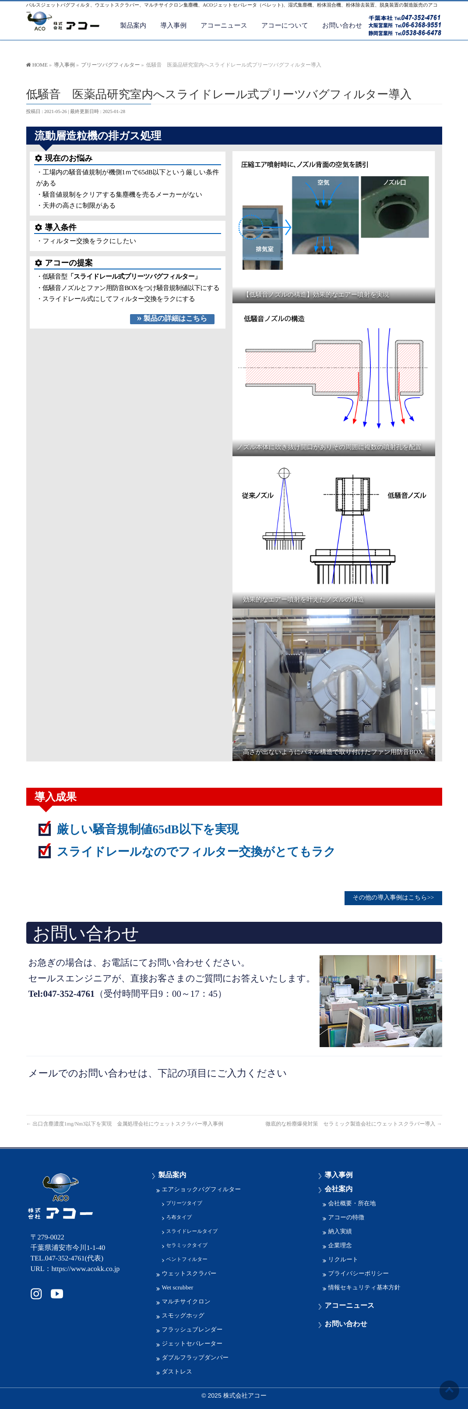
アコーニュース (350, 1305)
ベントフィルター (187, 1258)
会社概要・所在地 (352, 1202)
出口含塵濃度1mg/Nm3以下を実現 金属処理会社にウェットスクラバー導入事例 (127, 1122)
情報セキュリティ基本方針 (364, 1286)
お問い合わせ (346, 1323)
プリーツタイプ (184, 1202)
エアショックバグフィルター (201, 1188)
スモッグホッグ (183, 1314)
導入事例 (339, 1174)
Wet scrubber (178, 1286)
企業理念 (340, 1244)
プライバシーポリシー (358, 1272)
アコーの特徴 (346, 1216)
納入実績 (340, 1230)
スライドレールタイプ (192, 1230)
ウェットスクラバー (189, 1272)
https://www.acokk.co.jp (86, 1268)
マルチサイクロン (186, 1300)
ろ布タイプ (179, 1216)
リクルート (343, 1258)
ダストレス (177, 1370)
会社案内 (339, 1188)
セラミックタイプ (187, 1244)
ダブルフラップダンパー (195, 1356)
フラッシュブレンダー (192, 1328)
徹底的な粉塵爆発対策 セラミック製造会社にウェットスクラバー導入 (353, 1122)
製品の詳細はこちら (172, 318)
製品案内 (172, 1174)
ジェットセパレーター (192, 1342)
